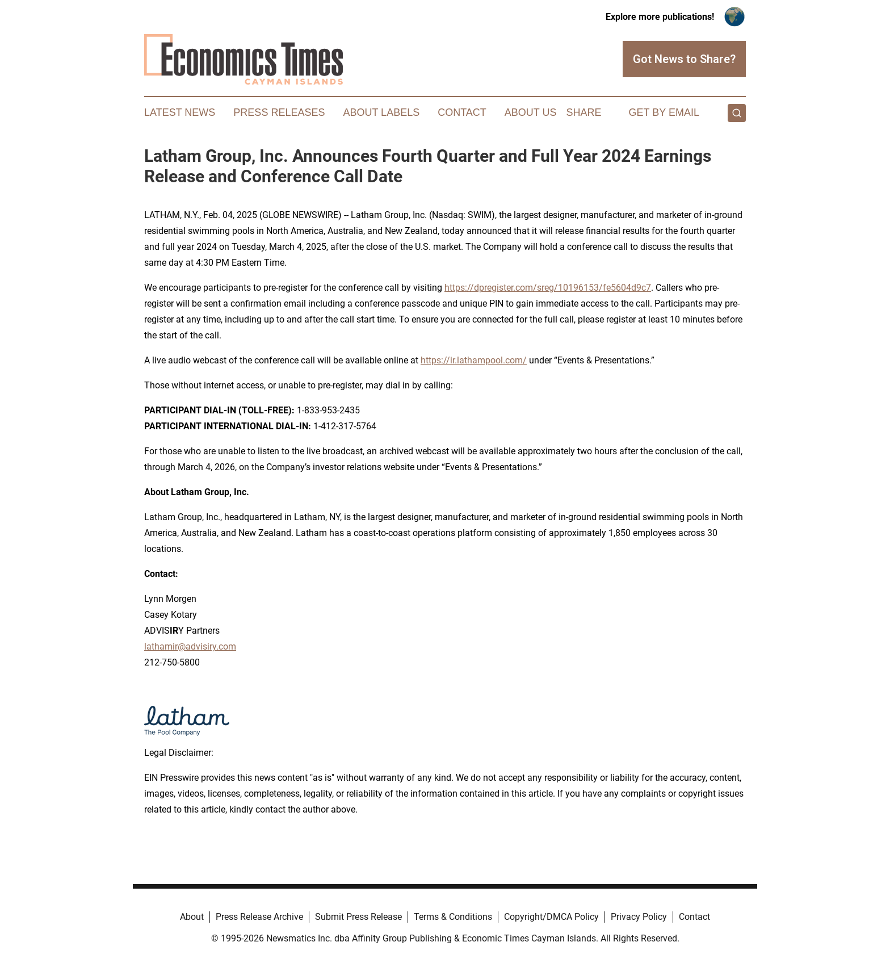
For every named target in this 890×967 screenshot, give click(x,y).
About (192, 916)
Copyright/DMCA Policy (551, 916)
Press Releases (279, 112)
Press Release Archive (259, 916)
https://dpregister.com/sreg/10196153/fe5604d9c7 (547, 287)
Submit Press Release (358, 916)
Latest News (179, 112)
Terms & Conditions (453, 916)
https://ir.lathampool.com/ (474, 360)
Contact (462, 112)
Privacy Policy (639, 916)
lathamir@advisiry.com (190, 646)
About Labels (381, 112)
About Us (531, 112)
